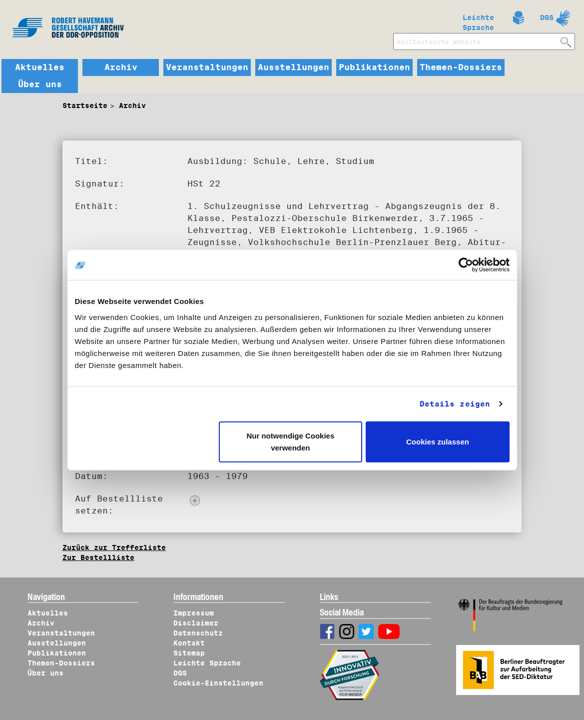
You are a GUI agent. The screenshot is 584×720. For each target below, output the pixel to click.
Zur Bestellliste (98, 558)
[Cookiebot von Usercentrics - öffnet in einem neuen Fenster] (466, 265)
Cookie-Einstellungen (218, 683)
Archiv (120, 67)
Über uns (40, 85)
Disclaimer (195, 623)
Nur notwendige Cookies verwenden (290, 441)
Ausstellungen (293, 67)
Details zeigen (455, 404)
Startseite (84, 106)
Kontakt (189, 643)
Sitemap (189, 653)
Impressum (193, 613)
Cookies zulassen (437, 441)
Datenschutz (198, 633)
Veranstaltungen (207, 67)
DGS (547, 18)
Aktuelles (39, 67)
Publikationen (374, 67)
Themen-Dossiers (461, 67)
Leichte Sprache (478, 21)
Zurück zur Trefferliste (114, 548)
